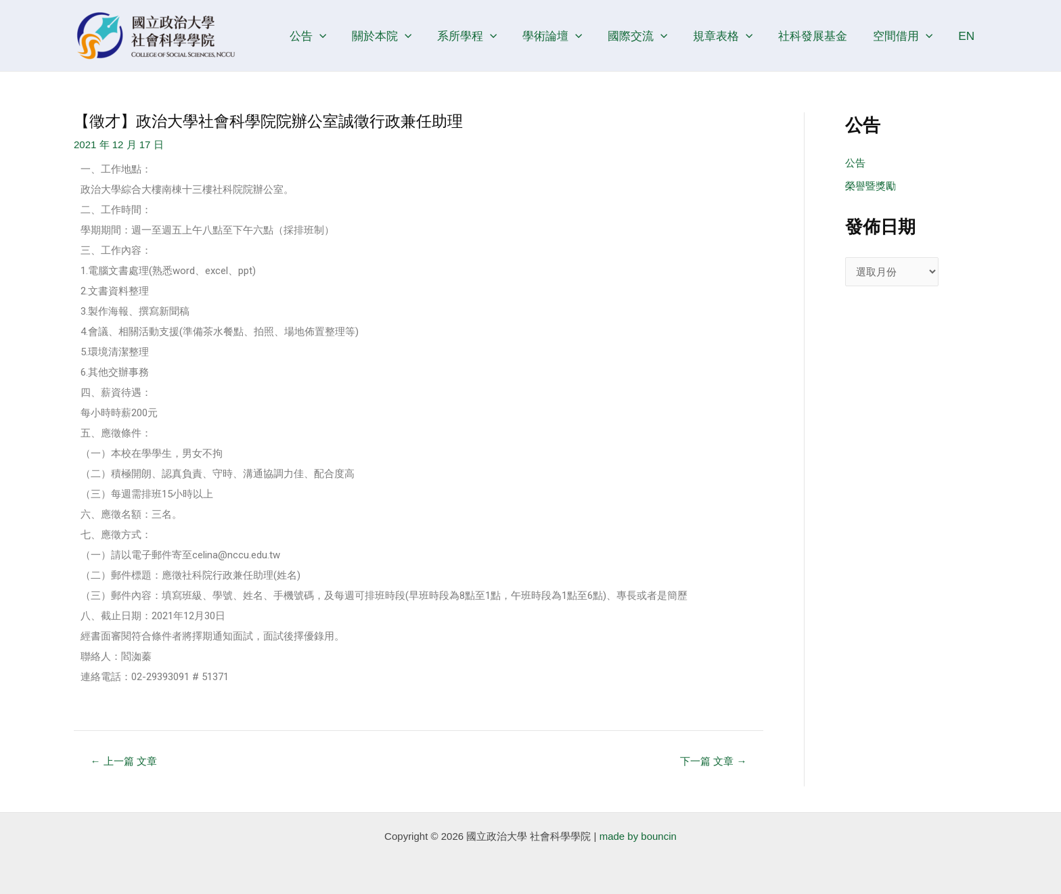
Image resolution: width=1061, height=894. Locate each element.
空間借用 (906, 36)
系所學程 (481, 36)
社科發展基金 (818, 36)
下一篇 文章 (713, 761)
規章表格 (731, 36)
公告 (326, 36)
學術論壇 (564, 36)
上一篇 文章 (124, 761)
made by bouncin (638, 836)
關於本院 (398, 36)
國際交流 (647, 36)
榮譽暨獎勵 (870, 186)
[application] (337, 36)
